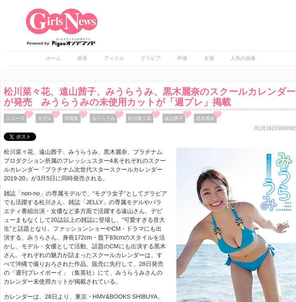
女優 (209, 58)
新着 (82, 58)
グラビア (151, 58)
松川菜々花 (139, 118)
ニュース (15, 118)
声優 (182, 58)
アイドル (114, 58)
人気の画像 (243, 58)
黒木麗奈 (205, 118)
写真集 (72, 118)
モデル (45, 118)
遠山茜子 (174, 118)
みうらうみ (103, 118)
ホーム (53, 58)
